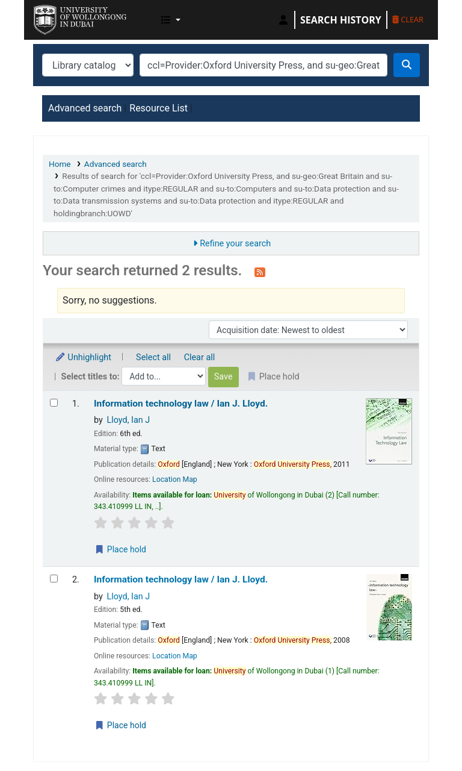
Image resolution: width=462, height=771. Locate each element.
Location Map (174, 479)
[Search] (406, 65)
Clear (408, 19)
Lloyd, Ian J (128, 420)
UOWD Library (64, 17)
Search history (340, 20)
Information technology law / (181, 403)
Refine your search (235, 244)
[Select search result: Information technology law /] (54, 403)
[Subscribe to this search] (259, 271)
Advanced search (85, 108)
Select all (153, 357)
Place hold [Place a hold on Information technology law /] (120, 549)
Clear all (199, 357)
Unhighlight (83, 357)
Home (60, 164)
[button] (170, 20)
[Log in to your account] (283, 20)
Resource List (158, 108)
